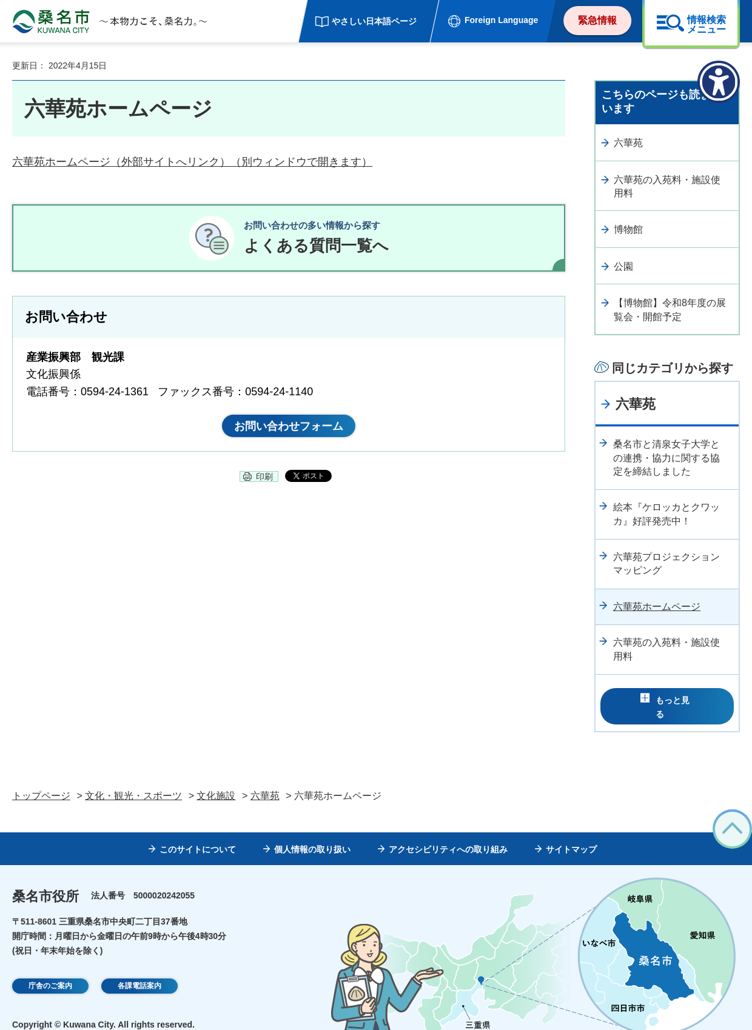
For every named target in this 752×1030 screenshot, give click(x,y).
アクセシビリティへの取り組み (448, 832)
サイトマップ (571, 832)
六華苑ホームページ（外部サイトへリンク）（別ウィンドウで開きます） (192, 162)
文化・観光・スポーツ (133, 779)
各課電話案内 (139, 969)
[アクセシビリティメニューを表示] (718, 82)
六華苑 (628, 143)
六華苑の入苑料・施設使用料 (667, 186)
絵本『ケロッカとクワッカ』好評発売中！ (666, 514)
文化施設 (215, 779)
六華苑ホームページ (656, 606)
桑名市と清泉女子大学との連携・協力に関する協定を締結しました (666, 458)
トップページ (41, 779)
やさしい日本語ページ (374, 21)
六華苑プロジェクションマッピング (666, 563)
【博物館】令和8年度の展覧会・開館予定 (670, 309)
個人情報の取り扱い (312, 832)
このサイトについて (197, 832)
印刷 (264, 487)
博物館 (628, 229)
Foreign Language (501, 20)
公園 (623, 266)
